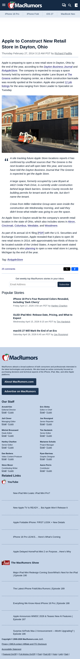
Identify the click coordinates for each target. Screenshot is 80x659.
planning (30, 248)
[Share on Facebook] (74, 269)
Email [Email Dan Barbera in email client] (4, 459)
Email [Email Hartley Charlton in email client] (4, 447)
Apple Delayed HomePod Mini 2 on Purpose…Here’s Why (42, 551)
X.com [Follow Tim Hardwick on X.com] (49, 436)
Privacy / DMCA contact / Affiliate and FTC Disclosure (24, 644)
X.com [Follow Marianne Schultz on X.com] (49, 447)
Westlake (33, 225)
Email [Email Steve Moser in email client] (4, 471)
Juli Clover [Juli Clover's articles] (6, 418)
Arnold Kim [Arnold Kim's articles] (7, 407)
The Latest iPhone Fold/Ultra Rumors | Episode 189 (38, 588)
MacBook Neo (68, 14)
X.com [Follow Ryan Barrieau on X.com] (49, 459)
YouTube (13, 481)
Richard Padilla (63, 53)
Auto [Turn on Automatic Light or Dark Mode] (55, 654)
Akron (71, 221)
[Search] (71, 5)
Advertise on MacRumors (20, 391)
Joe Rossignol (61, 334)
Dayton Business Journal (58, 66)
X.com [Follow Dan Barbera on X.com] (11, 459)
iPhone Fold (33, 14)
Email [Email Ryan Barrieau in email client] (42, 459)
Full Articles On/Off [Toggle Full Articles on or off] (27, 654)
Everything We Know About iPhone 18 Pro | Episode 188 (41, 603)
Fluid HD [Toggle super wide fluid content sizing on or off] (47, 654)
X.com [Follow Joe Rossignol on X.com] (49, 424)
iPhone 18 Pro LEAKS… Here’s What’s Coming (36, 537)
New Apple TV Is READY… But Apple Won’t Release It (40, 507)
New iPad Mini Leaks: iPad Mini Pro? (31, 493)
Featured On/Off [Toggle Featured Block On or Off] (9, 654)
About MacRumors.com (19, 381)
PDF (41, 232)
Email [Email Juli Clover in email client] (4, 424)
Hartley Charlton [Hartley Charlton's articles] (9, 442)
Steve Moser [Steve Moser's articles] (7, 465)
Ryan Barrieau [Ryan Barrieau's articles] (46, 453)
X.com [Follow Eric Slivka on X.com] (49, 412)
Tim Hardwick (63, 321)
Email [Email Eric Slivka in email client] (42, 412)
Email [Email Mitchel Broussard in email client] (4, 436)
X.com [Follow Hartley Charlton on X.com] (11, 447)
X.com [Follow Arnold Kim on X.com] (11, 412)
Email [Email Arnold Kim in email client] (4, 412)
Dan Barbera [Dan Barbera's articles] (7, 453)
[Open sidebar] (76, 5)
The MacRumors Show (25, 562)
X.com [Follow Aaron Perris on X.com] (49, 471)
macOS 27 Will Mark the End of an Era (35, 330)
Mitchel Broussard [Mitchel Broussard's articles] (10, 430)
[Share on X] (66, 269)
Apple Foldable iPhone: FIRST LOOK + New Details (39, 522)
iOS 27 (49, 14)
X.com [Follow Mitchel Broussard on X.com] (11, 436)
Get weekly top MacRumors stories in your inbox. (40, 278)
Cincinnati (7, 225)
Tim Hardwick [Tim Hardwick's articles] (46, 430)
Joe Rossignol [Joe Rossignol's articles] (46, 418)
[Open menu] (4, 5)
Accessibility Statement (11, 649)
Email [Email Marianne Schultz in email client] (42, 447)
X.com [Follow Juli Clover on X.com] (11, 424)
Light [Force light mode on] (61, 654)
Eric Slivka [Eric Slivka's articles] (45, 407)
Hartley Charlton (59, 305)
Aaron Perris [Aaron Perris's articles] (45, 465)
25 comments (8, 269)
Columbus (20, 225)
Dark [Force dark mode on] (66, 654)
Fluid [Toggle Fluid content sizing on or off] (39, 654)
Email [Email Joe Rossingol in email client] (42, 424)
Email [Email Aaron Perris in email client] (42, 471)
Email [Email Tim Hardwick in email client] (42, 436)
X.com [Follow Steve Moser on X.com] (11, 471)
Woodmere (51, 225)
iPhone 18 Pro (12, 14)
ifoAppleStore (9, 70)
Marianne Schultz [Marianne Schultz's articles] (48, 442)
